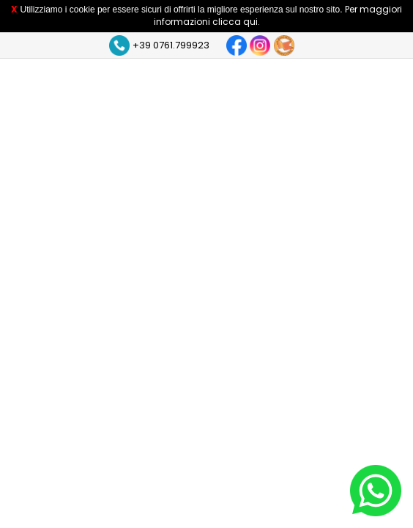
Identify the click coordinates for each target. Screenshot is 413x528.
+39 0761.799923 (171, 45)
